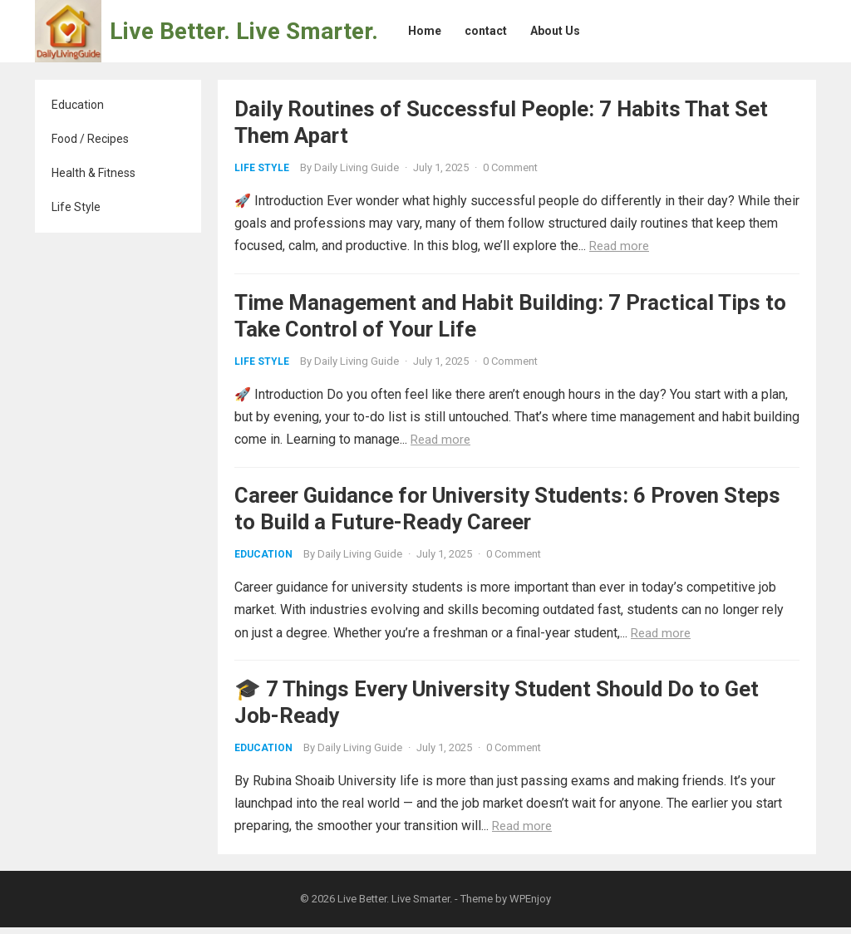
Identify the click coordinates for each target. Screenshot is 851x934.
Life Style (76, 207)
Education (78, 104)
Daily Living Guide (356, 167)
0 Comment (510, 167)
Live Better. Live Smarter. (244, 31)
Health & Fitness (93, 172)
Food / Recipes (90, 138)
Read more (619, 245)
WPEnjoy (530, 906)
